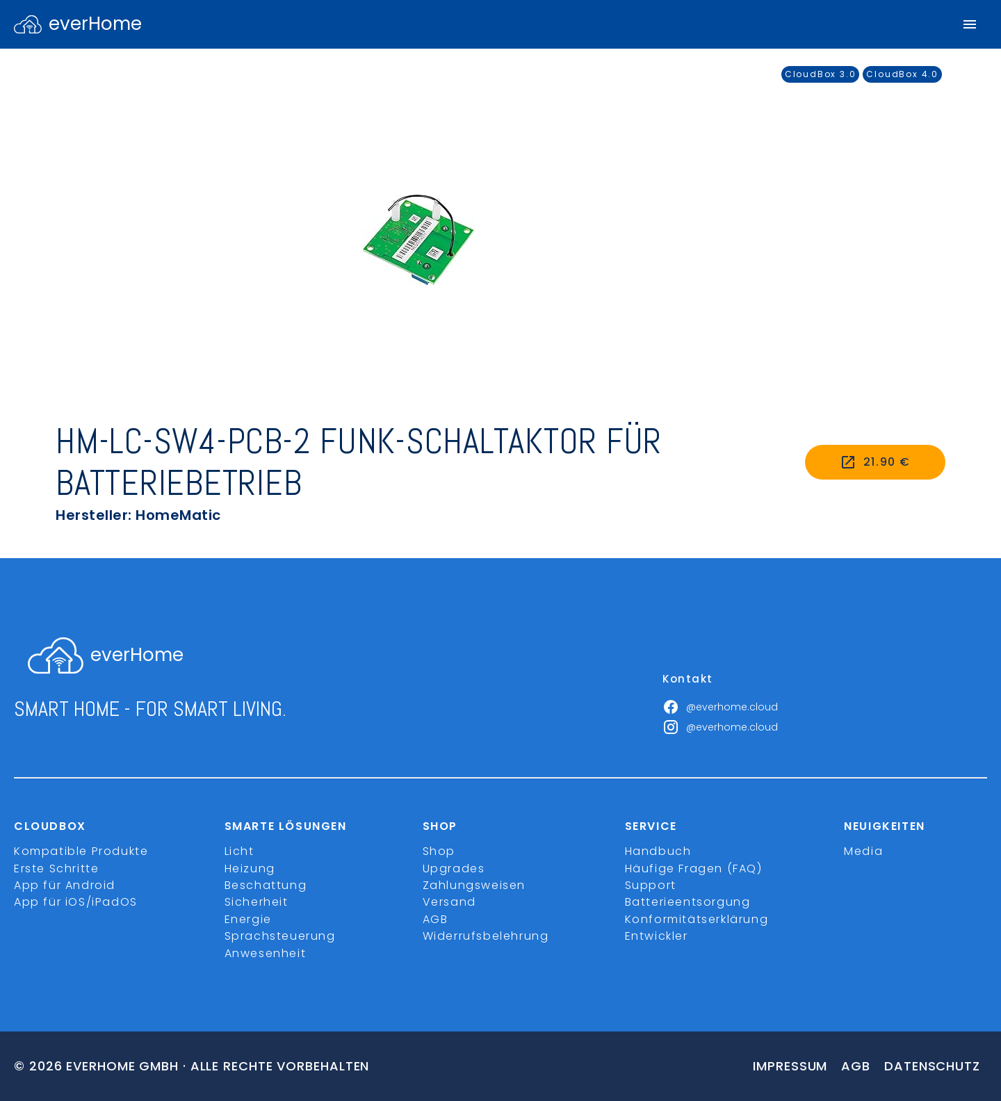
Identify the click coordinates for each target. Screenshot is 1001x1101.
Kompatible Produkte (81, 851)
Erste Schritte (56, 868)
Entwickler (656, 936)
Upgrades (454, 868)
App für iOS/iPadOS (76, 902)
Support (650, 885)
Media (863, 851)
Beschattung (266, 885)
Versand (449, 902)
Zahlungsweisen (474, 885)
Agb (855, 1066)
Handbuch (658, 851)
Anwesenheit (266, 953)
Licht (239, 851)
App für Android (64, 885)
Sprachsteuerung (280, 936)
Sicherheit (256, 902)
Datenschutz (932, 1066)
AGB (435, 919)
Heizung (250, 868)
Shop (439, 851)
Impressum (790, 1066)
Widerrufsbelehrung (486, 936)
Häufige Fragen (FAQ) (694, 868)
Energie (248, 919)
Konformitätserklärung (697, 919)
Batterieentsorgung (688, 902)
